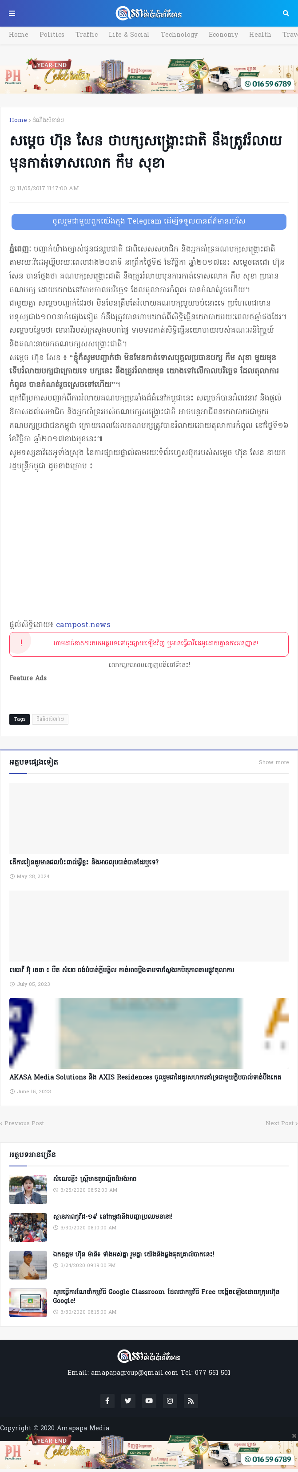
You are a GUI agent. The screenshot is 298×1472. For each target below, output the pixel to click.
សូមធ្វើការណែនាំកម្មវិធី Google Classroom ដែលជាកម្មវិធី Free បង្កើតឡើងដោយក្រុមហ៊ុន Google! (166, 1297)
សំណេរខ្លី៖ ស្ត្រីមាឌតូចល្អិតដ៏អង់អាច (94, 1179)
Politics (52, 35)
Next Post (280, 1123)
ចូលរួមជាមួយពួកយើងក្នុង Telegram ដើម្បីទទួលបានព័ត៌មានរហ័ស (149, 221)
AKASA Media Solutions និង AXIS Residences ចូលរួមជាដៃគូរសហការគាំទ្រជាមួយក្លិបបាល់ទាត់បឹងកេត (145, 1078)
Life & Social (129, 35)
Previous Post (24, 1123)
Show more (274, 762)
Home (18, 35)
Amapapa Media (83, 1428)
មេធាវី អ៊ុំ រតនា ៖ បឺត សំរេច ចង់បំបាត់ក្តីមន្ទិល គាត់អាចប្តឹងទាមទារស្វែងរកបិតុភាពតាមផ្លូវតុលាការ (121, 970)
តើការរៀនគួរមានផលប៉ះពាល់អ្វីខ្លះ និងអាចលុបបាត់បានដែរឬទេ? (84, 862)
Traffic (86, 35)
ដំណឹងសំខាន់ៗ (48, 120)
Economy (223, 35)
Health (260, 35)
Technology (179, 35)
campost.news (83, 625)
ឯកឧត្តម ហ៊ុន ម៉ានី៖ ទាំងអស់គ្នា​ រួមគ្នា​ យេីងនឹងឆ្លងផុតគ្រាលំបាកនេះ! (133, 1255)
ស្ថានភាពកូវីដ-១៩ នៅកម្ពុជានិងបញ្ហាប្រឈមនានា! (112, 1217)
